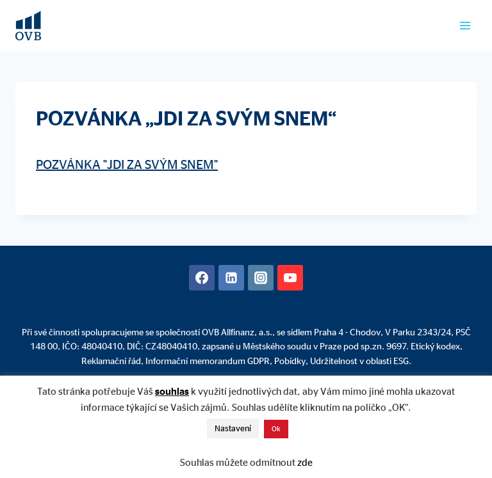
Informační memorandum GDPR (207, 360)
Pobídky (290, 360)
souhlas (172, 391)
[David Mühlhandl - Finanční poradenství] (28, 25)
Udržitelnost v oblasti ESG (359, 360)
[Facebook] (202, 278)
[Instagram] (261, 278)
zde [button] (305, 462)
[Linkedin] (231, 278)
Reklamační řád (111, 360)
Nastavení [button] (233, 428)
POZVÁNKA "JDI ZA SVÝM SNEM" (127, 164)
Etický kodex (435, 346)
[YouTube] (290, 278)
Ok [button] (276, 429)
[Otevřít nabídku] (465, 25)
